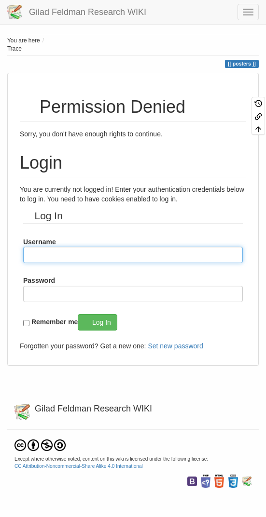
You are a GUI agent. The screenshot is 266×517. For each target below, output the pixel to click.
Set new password (175, 346)
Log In (101, 322)
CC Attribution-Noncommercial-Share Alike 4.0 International (78, 466)
